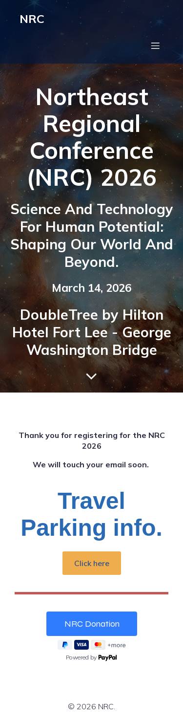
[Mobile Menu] (155, 45)
